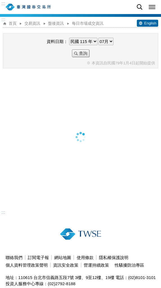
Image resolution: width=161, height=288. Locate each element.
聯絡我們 (14, 257)
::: (3, 3)
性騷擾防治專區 (129, 265)
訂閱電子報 (38, 257)
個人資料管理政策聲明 (27, 265)
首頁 (13, 23)
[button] (152, 7)
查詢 (83, 53)
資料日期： (57, 41)
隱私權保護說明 (113, 257)
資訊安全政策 (65, 265)
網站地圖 (62, 257)
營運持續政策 (96, 265)
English (150, 23)
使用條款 (85, 257)
